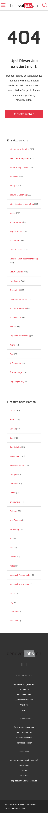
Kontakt (24, 770)
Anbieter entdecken (24, 700)
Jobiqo (24, 808)
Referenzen (24, 804)
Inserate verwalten (24, 738)
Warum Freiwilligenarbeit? (24, 684)
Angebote (24, 705)
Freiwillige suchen (24, 743)
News (24, 710)
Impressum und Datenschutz (24, 781)
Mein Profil (24, 689)
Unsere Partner (11, 804)
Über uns (24, 776)
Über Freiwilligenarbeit (24, 727)
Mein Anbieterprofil (24, 732)
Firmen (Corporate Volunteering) (24, 760)
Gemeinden (24, 765)
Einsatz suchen (24, 114)
